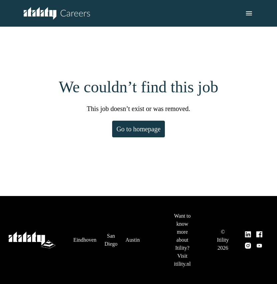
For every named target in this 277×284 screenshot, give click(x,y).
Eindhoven (85, 236)
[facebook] (259, 230)
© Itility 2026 (224, 236)
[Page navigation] (249, 13)
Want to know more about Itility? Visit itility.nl (184, 236)
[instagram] (248, 241)
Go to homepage (138, 129)
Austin (135, 236)
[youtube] (259, 241)
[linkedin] (248, 230)
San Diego (113, 236)
